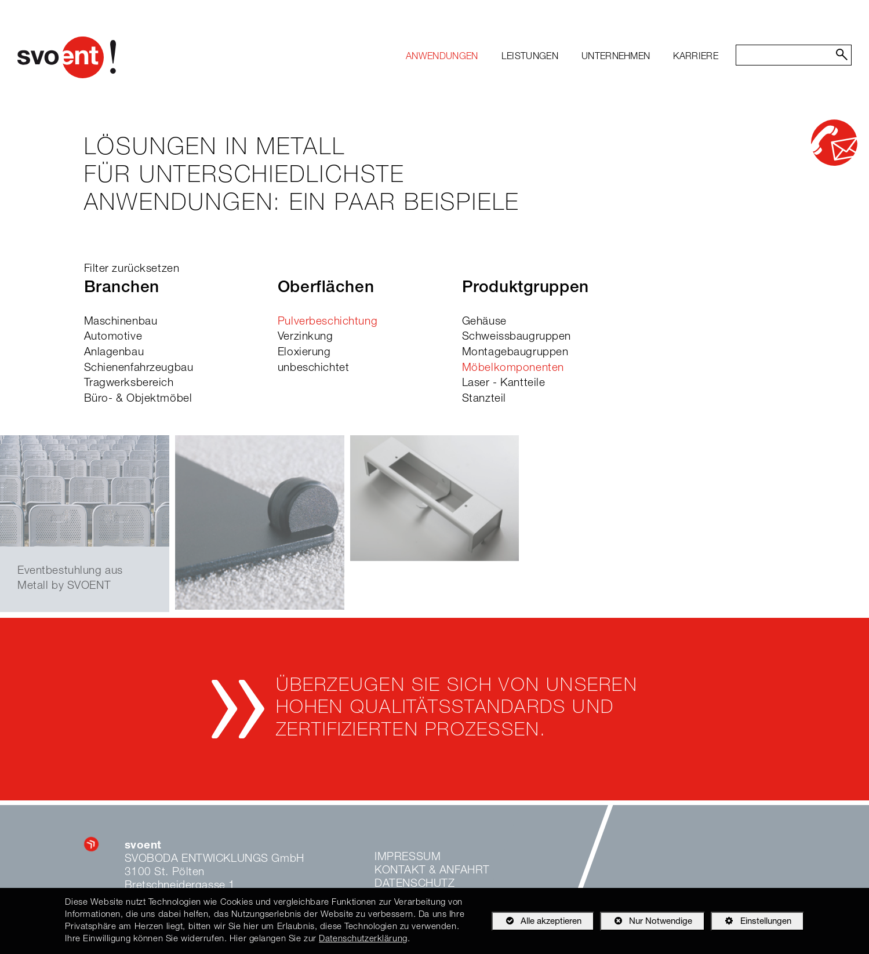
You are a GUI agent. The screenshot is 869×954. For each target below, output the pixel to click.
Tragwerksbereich (129, 383)
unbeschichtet (313, 368)
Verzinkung (305, 337)
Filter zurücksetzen (132, 269)
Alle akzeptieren (536, 921)
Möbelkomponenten (513, 368)
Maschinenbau (121, 321)
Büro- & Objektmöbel (138, 399)
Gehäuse (484, 321)
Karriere (695, 57)
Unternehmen (615, 57)
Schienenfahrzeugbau (139, 368)
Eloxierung (304, 352)
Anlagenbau (114, 352)
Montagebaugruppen (515, 352)
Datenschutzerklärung (363, 939)
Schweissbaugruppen (516, 337)
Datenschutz (414, 884)
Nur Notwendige (646, 923)
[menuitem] (442, 57)
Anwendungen (442, 57)
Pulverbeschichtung (327, 321)
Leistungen (529, 57)
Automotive (113, 337)
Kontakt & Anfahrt (432, 870)
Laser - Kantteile (504, 383)
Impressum (407, 857)
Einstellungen (751, 923)
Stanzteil (484, 399)
